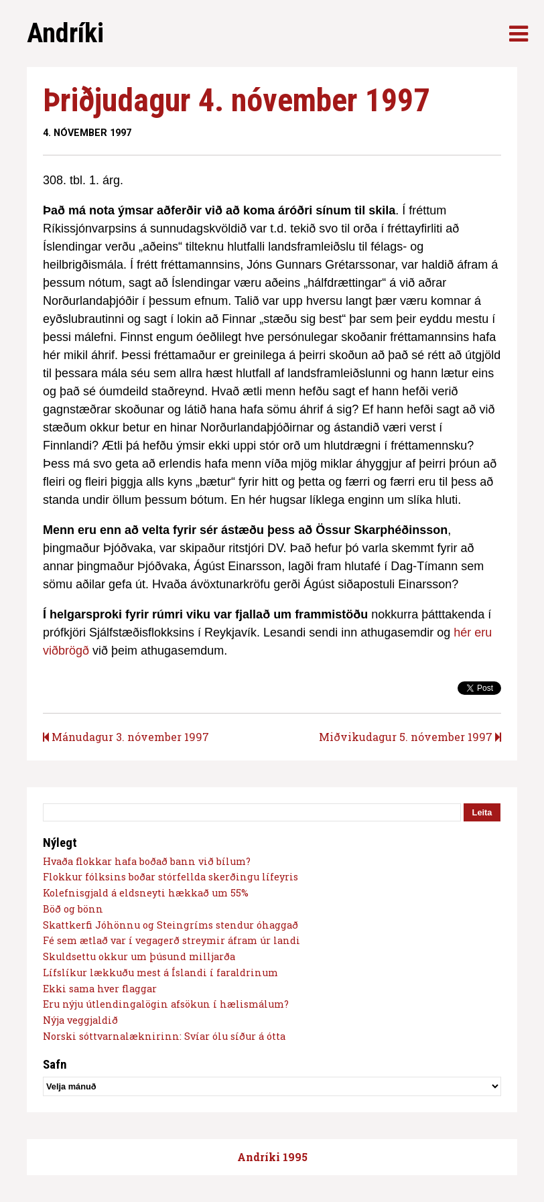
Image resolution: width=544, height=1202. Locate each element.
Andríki (65, 33)
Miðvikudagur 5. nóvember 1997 (410, 737)
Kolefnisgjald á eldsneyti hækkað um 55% (146, 892)
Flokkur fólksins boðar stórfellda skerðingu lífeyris (170, 876)
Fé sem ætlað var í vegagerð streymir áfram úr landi (171, 940)
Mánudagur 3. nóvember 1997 (126, 737)
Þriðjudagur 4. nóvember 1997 (236, 100)
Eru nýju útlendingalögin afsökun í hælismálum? (166, 1004)
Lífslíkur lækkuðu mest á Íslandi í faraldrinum (160, 972)
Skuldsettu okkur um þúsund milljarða (139, 956)
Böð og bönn (73, 909)
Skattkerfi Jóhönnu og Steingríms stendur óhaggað (170, 925)
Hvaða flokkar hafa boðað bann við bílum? (147, 861)
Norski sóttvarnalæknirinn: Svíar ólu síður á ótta (164, 1036)
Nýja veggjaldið (80, 1020)
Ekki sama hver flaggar (100, 988)
